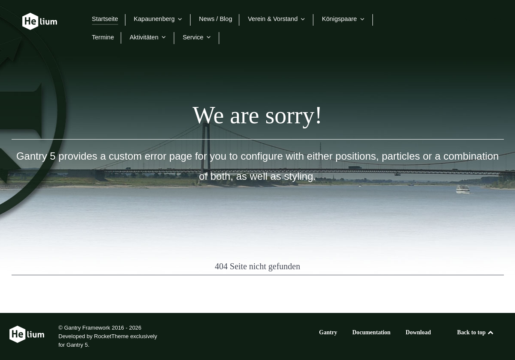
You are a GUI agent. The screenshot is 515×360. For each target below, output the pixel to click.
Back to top (475, 332)
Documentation (371, 332)
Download (418, 332)
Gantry (328, 332)
